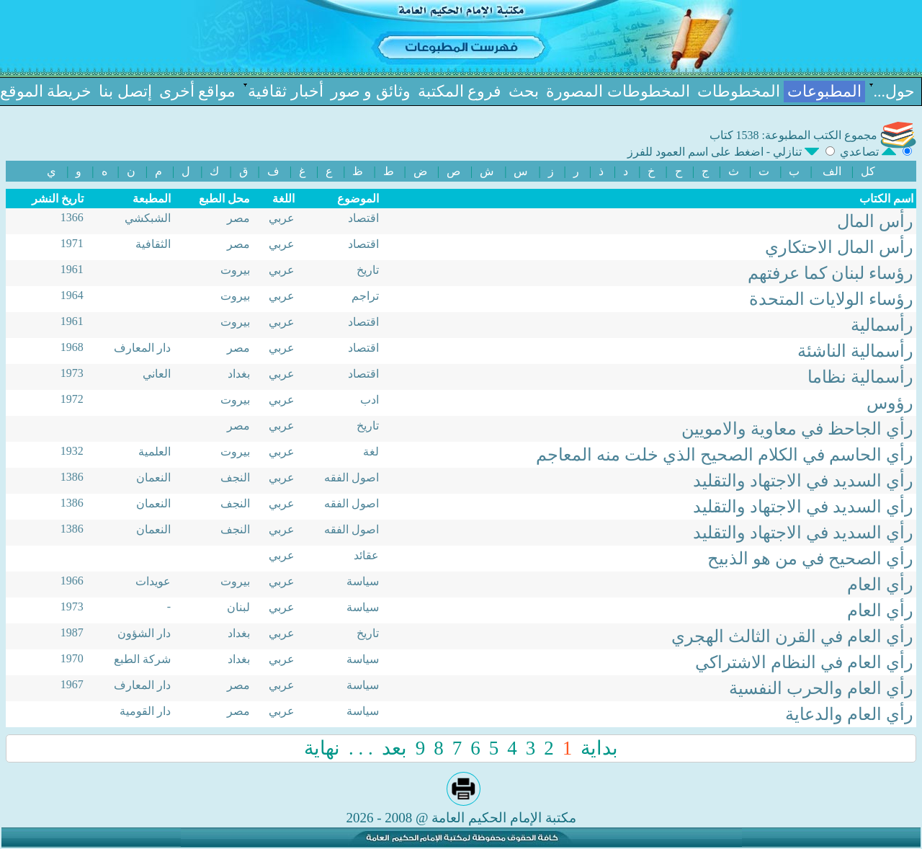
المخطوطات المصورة (618, 91)
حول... (895, 91)
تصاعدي (869, 152)
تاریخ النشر (58, 198)
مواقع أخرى (197, 91)
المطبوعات (824, 91)
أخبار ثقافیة (285, 91)
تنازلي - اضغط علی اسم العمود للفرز (724, 152)
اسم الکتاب (886, 198)
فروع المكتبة (460, 91)
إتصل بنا (125, 91)
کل (868, 171)
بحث (524, 91)
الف (832, 171)
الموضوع (358, 198)
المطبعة (152, 198)
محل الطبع (224, 198)
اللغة (283, 198)
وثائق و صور (371, 91)
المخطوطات (738, 91)
